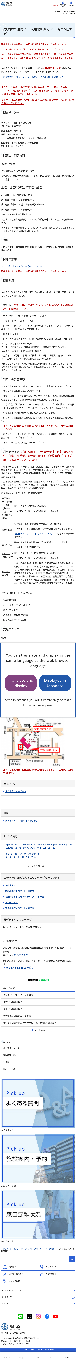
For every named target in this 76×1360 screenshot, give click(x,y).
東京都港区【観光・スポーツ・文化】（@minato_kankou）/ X (33, 77)
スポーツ (37, 1249)
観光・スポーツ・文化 (23, 1249)
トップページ (6, 1249)
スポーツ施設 (49, 1249)
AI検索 (67, 1357)
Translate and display (21, 683)
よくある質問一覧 (35, 866)
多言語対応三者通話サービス (19, 968)
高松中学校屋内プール (15, 791)
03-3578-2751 (21, 955)
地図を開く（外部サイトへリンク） (21, 821)
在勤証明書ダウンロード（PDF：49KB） (33, 534)
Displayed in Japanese (55, 683)
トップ (6, 1357)
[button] (55, 4)
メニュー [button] (52, 1357)
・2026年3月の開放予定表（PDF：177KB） (23, 266)
